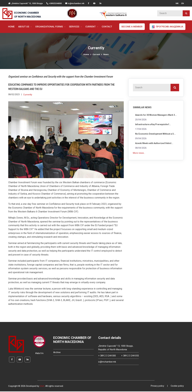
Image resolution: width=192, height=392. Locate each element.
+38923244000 (54, 3)
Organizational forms (49, 26)
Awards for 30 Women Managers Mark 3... (156, 115)
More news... (139, 153)
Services (74, 26)
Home (11, 26)
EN (182, 3)
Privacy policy (157, 386)
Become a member (132, 26)
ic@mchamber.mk (74, 3)
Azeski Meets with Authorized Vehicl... (154, 143)
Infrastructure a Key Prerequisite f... (153, 124)
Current (90, 26)
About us (24, 26)
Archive (57, 353)
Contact (107, 26)
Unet (42, 386)
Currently (27, 95)
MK (177, 3)
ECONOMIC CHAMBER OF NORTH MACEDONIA (27, 14)
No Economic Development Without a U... (155, 134)
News (106, 54)
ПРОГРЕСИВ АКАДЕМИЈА (167, 26)
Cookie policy (177, 386)
